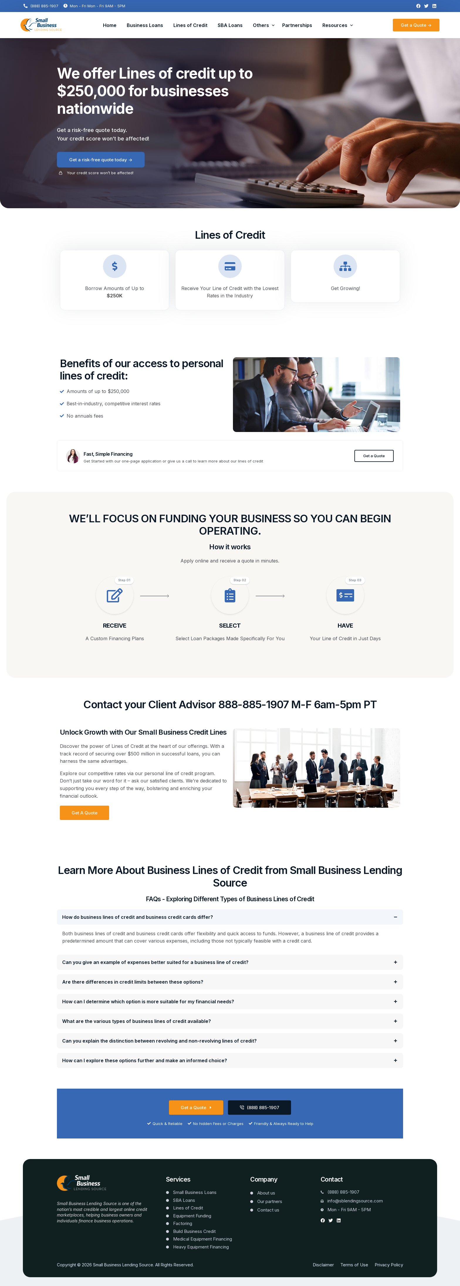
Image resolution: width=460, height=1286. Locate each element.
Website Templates (75, 1229)
